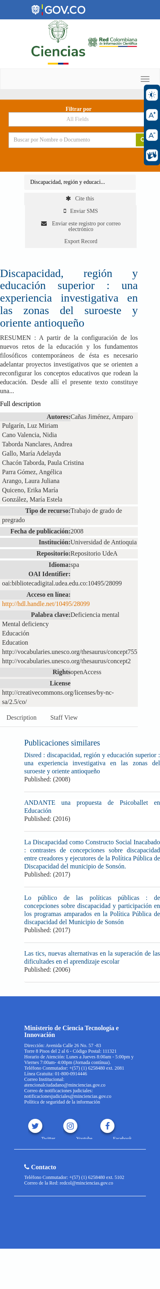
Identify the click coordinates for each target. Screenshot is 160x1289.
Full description (20, 403)
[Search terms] (66, 140)
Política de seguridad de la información (62, 1102)
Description (21, 717)
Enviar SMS (81, 211)
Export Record (80, 241)
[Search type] (80, 119)
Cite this (80, 199)
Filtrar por (79, 109)
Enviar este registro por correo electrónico (81, 226)
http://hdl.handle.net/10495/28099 (46, 603)
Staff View (64, 717)
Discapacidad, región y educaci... (67, 182)
